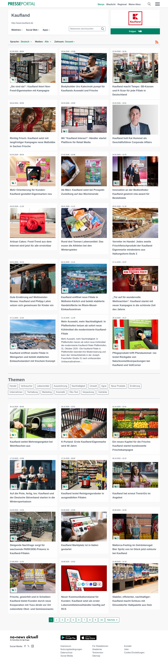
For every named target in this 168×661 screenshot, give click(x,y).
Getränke (107, 391)
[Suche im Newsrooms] (87, 28)
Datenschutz (67, 651)
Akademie (97, 648)
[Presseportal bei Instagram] (32, 644)
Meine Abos (135, 4)
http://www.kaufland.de (22, 23)
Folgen (135, 32)
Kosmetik (63, 391)
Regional (122, 4)
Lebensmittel (45, 385)
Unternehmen (16, 391)
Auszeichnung (63, 385)
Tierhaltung (33, 391)
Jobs (126, 648)
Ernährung (141, 385)
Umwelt (97, 385)
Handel (13, 385)
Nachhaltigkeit (81, 385)
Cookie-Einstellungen (134, 651)
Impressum (66, 645)
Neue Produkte (123, 385)
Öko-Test (77, 391)
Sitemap (96, 654)
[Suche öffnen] (149, 4)
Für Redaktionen (100, 645)
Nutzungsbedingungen (71, 648)
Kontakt (127, 645)
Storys (101, 4)
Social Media (67, 654)
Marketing (48, 391)
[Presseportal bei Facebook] (24, 645)
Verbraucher (28, 385)
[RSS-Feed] (157, 42)
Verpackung (92, 391)
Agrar (108, 385)
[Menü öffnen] (157, 4)
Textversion (97, 651)
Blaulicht (111, 4)
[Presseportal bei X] (28, 645)
